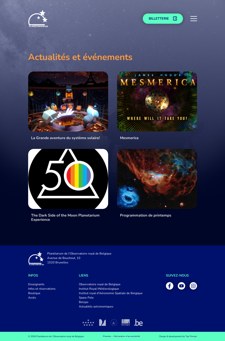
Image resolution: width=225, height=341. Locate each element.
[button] (193, 18)
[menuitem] (42, 284)
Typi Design (191, 336)
